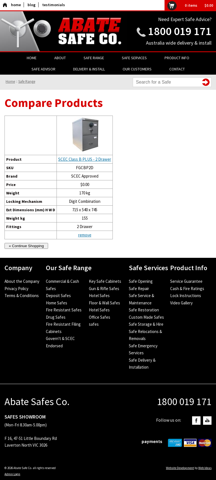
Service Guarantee (186, 281)
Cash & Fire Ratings (187, 288)
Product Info (177, 57)
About (60, 57)
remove (84, 235)
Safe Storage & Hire (146, 324)
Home (32, 57)
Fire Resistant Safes (64, 310)
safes (94, 324)
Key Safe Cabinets (105, 281)
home (12, 4)
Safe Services (134, 57)
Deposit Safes (58, 295)
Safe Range (94, 57)
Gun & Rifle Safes (104, 288)
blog (31, 4)
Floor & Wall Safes (104, 303)
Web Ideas (205, 468)
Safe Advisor (43, 69)
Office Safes (99, 317)
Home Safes (56, 303)
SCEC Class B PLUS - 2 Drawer (84, 159)
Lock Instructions (185, 295)
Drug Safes (56, 317)
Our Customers (137, 69)
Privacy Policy (16, 288)
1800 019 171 (180, 31)
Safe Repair (139, 288)
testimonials (53, 4)
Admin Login (12, 474)
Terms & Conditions (21, 295)
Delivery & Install (89, 69)
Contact (177, 69)
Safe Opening (141, 281)
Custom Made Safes (146, 317)
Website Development (180, 468)
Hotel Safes (99, 295)
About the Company (21, 281)
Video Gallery (181, 303)
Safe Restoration (144, 310)
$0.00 (208, 5)
